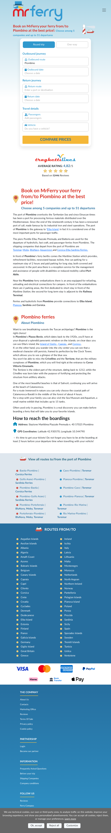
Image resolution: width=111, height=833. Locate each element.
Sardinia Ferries (24, 483)
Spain (67, 629)
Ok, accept (36, 825)
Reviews (24, 714)
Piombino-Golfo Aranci (32, 496)
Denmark (25, 611)
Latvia (67, 552)
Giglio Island (27, 646)
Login (22, 746)
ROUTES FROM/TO (60, 529)
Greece (24, 655)
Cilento (25, 588)
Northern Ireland (73, 584)
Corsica (61, 250)
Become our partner (29, 751)
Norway (68, 588)
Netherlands (70, 575)
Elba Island (26, 620)
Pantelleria (70, 593)
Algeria (24, 552)
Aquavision (46, 250)
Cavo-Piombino (72, 471)
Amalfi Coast (27, 557)
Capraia (62, 344)
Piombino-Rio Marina (75, 505)
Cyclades (25, 606)
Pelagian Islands (72, 597)
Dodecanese (27, 615)
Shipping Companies (29, 778)
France (24, 633)
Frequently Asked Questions (33, 769)
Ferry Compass (27, 806)
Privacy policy (26, 724)
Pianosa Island (72, 602)
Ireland (68, 539)
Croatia (24, 602)
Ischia (67, 543)
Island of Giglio (48, 344)
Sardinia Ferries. (79, 250)
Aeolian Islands (29, 543)
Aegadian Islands (29, 539)
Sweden (68, 637)
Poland (68, 606)
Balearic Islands (29, 566)
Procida (68, 615)
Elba (68, 250)
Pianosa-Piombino (73, 479)
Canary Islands (28, 575)
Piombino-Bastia (29, 488)
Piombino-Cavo (72, 488)
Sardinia (68, 620)
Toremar (86, 471)
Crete (24, 597)
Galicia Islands (28, 637)
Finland (24, 629)
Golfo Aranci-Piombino (32, 479)
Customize (72, 825)
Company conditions (29, 783)
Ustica (67, 651)
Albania (24, 548)
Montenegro (71, 566)
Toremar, (17, 250)
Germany (25, 642)
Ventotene (69, 655)
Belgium (25, 570)
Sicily (67, 624)
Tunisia (68, 646)
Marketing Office (28, 709)
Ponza (67, 611)
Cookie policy (26, 729)
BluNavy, (35, 250)
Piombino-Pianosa (73, 496)
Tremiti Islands (72, 642)
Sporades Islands (73, 633)
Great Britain (27, 651)
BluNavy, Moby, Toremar (29, 508)
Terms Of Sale (26, 719)
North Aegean (71, 579)
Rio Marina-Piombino (75, 513)
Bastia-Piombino (29, 471)
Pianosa (17, 305)
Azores (24, 561)
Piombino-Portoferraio (32, 505)
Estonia (25, 624)
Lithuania (69, 557)
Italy (66, 548)
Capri (23, 584)
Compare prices (55, 139)
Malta (67, 561)
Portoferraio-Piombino (32, 513)
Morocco (69, 570)
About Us (24, 699)
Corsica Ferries (23, 474)
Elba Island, (53, 229)
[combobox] (55, 63)
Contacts (24, 704)
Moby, (26, 250)
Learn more (70, 819)
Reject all (54, 825)
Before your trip (27, 773)
